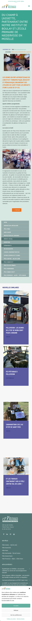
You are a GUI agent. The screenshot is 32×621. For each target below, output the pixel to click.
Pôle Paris (7, 229)
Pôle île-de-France (10, 265)
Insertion (7, 242)
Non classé (7, 232)
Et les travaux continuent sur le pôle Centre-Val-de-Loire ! (15, 481)
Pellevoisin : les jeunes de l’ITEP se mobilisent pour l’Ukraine (15, 330)
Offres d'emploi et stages (12, 255)
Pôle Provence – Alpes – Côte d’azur (12, 558)
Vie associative (8, 249)
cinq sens (18, 49)
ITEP (15, 49)
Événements (21, 52)
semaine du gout (23, 49)
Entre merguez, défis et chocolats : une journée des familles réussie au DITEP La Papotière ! (15, 576)
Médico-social (14, 52)
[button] (29, 593)
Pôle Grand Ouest (9, 272)
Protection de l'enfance (11, 235)
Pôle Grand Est (27, 52)
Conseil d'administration (11, 252)
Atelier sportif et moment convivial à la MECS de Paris (15, 588)
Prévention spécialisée (11, 225)
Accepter (16, 610)
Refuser (16, 615)
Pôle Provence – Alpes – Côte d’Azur (15, 275)
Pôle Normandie (9, 268)
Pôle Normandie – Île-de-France (11, 553)
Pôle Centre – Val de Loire (12, 258)
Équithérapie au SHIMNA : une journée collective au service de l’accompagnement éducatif (14, 570)
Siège (5, 222)
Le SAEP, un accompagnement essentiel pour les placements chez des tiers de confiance (15, 584)
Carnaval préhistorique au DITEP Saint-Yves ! (15, 580)
